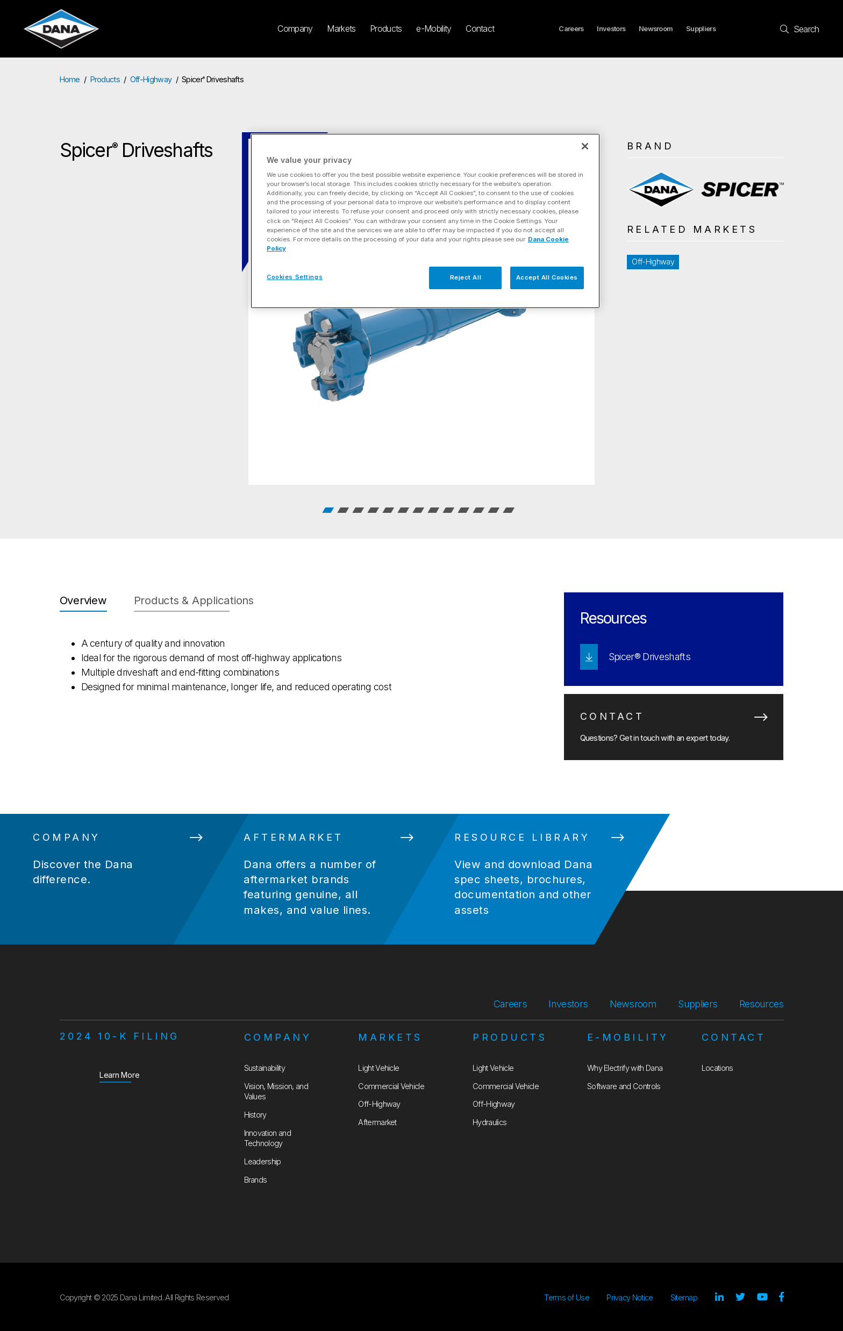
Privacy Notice (629, 1297)
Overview (83, 600)
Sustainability (264, 1067)
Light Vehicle (378, 1067)
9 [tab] (448, 510)
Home (70, 79)
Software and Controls (624, 1086)
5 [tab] (388, 510)
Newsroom (656, 29)
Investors (611, 29)
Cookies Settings (295, 277)
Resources (761, 1004)
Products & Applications (194, 600)
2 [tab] (343, 510)
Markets (341, 28)
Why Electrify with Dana (624, 1067)
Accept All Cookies (547, 277)
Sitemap (683, 1297)
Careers (571, 29)
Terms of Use (566, 1297)
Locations (717, 1067)
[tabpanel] (421, 312)
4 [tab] (373, 510)
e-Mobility (433, 28)
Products (386, 28)
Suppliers (701, 29)
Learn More (119, 1074)
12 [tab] (493, 510)
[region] (425, 221)
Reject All (466, 277)
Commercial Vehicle (391, 1086)
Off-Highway (151, 79)
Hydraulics (489, 1122)
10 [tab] (463, 510)
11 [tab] (478, 510)
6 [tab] (403, 510)
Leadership (262, 1161)
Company (294, 28)
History (255, 1114)
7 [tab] (418, 510)
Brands (255, 1179)
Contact (480, 28)
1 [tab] (328, 510)
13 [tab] (509, 510)
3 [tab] (358, 510)
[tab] (83, 602)
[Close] (585, 146)
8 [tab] (433, 510)
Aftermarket (377, 1122)
